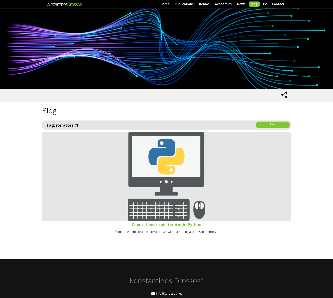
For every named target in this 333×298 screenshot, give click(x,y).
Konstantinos (63, 4)
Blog (254, 4)
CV (265, 4)
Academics (223, 4)
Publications (184, 4)
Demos (204, 4)
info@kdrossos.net (169, 293)
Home (165, 4)
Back (273, 124)
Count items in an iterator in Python (166, 224)
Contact (278, 4)
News (241, 4)
